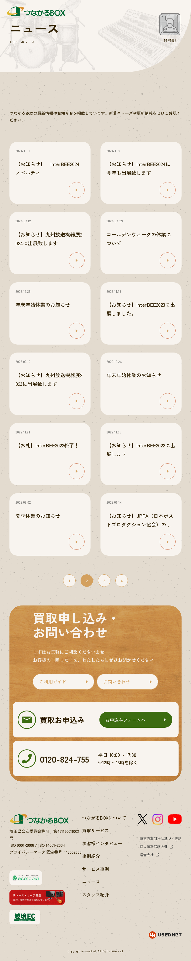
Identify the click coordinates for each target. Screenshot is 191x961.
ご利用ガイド (52, 681)
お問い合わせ (116, 681)
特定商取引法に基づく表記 (161, 838)
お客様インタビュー (102, 843)
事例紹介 (91, 856)
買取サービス (95, 830)
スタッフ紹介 (95, 894)
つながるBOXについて (104, 817)
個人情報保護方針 (154, 846)
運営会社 (147, 854)
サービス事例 (95, 869)
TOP (12, 41)
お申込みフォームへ (125, 720)
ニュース (91, 881)
